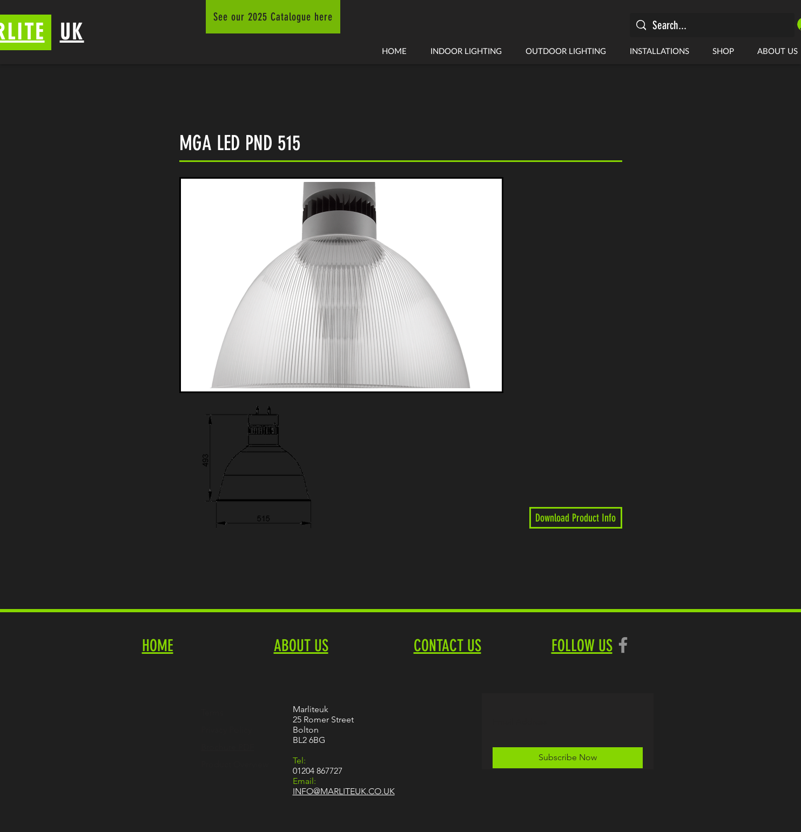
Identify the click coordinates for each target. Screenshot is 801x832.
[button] (466, 51)
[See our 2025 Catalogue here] (273, 16)
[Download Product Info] (575, 518)
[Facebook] (623, 644)
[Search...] (711, 25)
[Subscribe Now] (568, 757)
